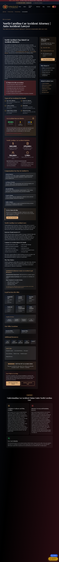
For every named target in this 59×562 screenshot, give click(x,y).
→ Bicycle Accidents (45, 87)
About (25, 6)
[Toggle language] (54, 6)
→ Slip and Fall (44, 90)
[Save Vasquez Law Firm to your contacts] (38, 3)
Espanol (33, 341)
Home (20, 6)
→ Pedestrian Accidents (46, 88)
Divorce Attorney (9, 353)
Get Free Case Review (12, 217)
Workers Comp (16, 353)
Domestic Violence (24, 320)
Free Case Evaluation (47, 59)
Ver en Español (7, 19)
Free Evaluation (27, 342)
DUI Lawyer (26, 350)
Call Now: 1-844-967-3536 (27, 383)
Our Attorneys (20, 342)
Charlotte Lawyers (23, 353)
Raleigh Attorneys (9, 356)
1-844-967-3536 (45, 47)
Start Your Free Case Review (13, 383)
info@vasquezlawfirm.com (47, 50)
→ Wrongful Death (45, 92)
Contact (48, 6)
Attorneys (38, 6)
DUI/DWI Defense (16, 320)
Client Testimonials (14, 342)
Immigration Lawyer (9, 350)
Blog (43, 6)
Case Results (7, 342)
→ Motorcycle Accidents (46, 85)
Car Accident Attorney (18, 350)
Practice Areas (31, 7)
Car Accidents (31, 320)
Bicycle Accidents (9, 320)
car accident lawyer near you (22, 51)
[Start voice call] (54, 555)
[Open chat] (53, 559)
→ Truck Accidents (45, 83)
